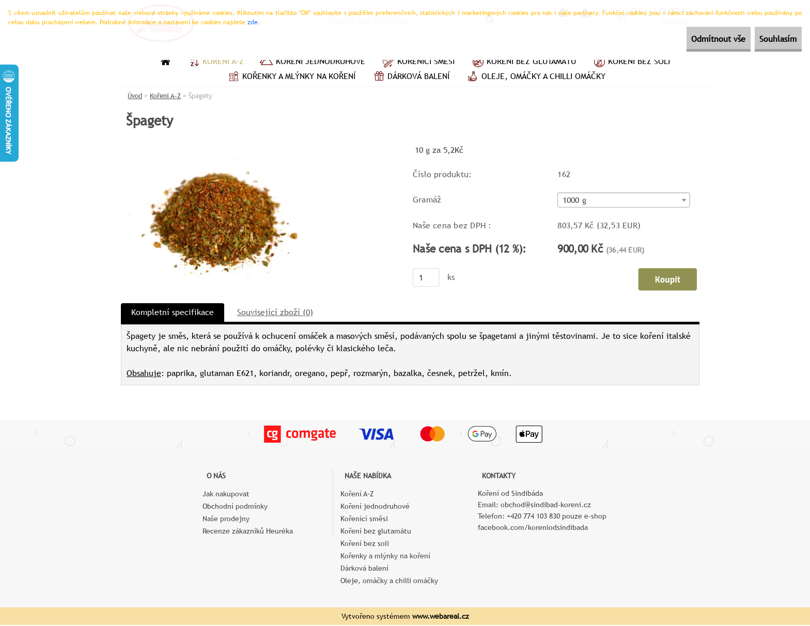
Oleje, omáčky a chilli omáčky (535, 77)
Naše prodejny (226, 519)
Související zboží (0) (275, 313)
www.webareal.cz (440, 617)
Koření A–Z (215, 62)
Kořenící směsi (418, 62)
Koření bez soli (630, 62)
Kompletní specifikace (172, 313)
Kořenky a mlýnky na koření (290, 77)
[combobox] (623, 201)
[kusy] (426, 278)
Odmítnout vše (694, 39)
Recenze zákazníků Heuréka (247, 532)
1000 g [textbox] (574, 201)
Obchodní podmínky (235, 507)
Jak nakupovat (226, 495)
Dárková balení (410, 77)
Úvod (135, 96)
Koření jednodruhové (312, 62)
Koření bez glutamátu (523, 62)
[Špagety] (219, 147)
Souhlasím (770, 39)
